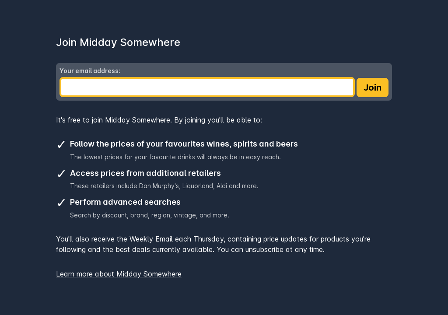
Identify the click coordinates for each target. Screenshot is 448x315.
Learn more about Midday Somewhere (119, 274)
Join (373, 87)
